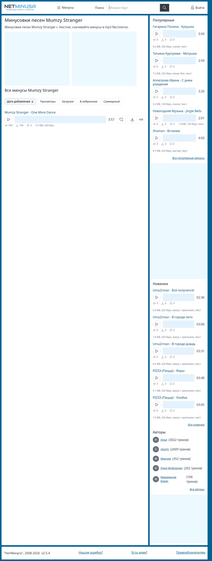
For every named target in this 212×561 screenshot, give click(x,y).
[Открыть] (136, 119)
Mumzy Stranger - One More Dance (30, 112)
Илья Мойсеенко (171, 468)
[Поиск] (133, 8)
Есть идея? (139, 552)
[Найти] (164, 8)
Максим (165, 458)
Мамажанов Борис (168, 479)
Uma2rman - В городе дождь (174, 344)
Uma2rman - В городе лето (173, 317)
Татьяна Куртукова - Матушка (175, 53)
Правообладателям (190, 552)
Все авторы (197, 489)
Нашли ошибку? (91, 552)
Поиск (99, 8)
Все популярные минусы (188, 158)
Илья (163, 440)
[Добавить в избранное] (121, 119)
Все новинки (196, 424)
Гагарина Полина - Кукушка (173, 27)
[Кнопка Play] (8, 119)
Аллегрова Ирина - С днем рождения (172, 82)
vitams (164, 449)
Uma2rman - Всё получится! (173, 290)
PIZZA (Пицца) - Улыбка (170, 397)
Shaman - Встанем (166, 131)
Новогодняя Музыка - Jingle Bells (177, 111)
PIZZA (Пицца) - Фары (169, 371)
